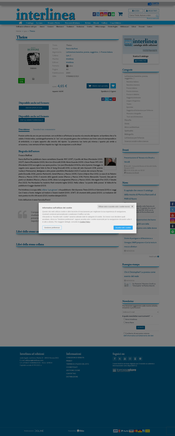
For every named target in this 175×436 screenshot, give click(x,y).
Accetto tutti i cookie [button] (123, 228)
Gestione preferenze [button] (52, 228)
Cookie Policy (85, 222)
